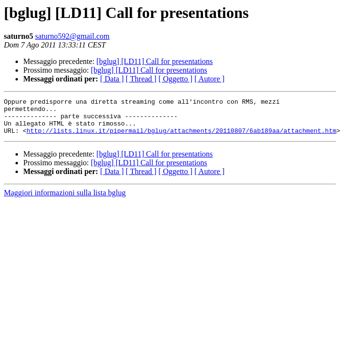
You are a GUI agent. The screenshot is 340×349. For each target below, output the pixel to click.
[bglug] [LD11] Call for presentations (154, 61)
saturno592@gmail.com (72, 36)
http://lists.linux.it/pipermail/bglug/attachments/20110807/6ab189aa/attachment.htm (182, 137)
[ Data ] (112, 79)
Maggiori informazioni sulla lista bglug (65, 200)
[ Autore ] (209, 79)
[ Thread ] (141, 79)
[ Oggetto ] (175, 79)
